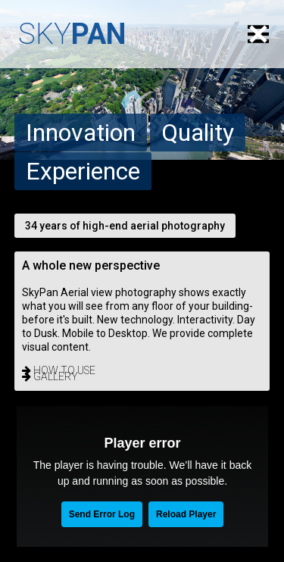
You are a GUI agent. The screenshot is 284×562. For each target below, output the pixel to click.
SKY (72, 34)
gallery (50, 376)
